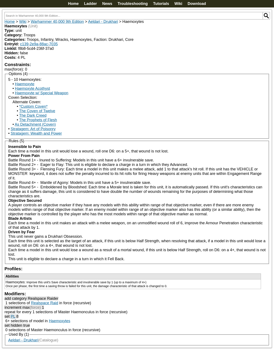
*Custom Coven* (33, 106)
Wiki (178, 3)
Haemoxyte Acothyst (32, 88)
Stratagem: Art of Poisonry (33, 129)
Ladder (90, 3)
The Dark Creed (32, 115)
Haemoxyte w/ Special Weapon (41, 93)
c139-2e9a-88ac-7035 (39, 44)
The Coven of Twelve (37, 111)
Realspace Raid (44, 303)
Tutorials (161, 3)
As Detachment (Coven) (35, 124)
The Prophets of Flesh (38, 120)
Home (73, 3)
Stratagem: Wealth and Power (36, 133)
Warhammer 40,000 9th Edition (57, 21)
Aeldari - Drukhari (103, 21)
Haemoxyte (24, 84)
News (107, 3)
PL (13, 316)
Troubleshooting (133, 3)
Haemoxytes (59, 321)
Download (197, 3)
